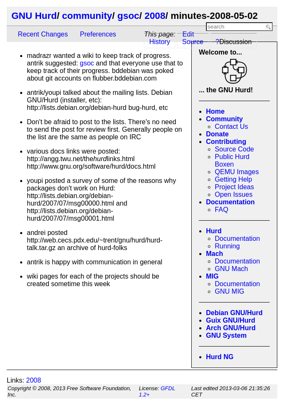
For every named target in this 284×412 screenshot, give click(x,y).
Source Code (234, 149)
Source (192, 41)
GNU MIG (229, 291)
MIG (212, 276)
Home (215, 111)
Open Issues (234, 194)
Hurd (213, 231)
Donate (217, 134)
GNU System (226, 335)
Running (227, 246)
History (159, 41)
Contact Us (231, 126)
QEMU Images (237, 171)
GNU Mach (231, 268)
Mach (214, 253)
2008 (154, 15)
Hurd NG (220, 356)
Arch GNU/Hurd (230, 327)
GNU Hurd (34, 15)
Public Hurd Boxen (232, 160)
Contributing (226, 141)
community (87, 15)
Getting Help (233, 179)
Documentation (230, 202)
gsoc (128, 15)
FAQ (221, 209)
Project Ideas (234, 186)
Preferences (98, 34)
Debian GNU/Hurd (234, 312)
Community (224, 119)
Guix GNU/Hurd (230, 320)
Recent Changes (43, 34)
